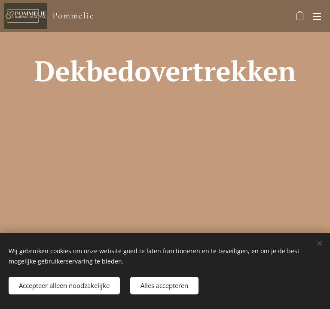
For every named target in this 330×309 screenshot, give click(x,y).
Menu (317, 16)
